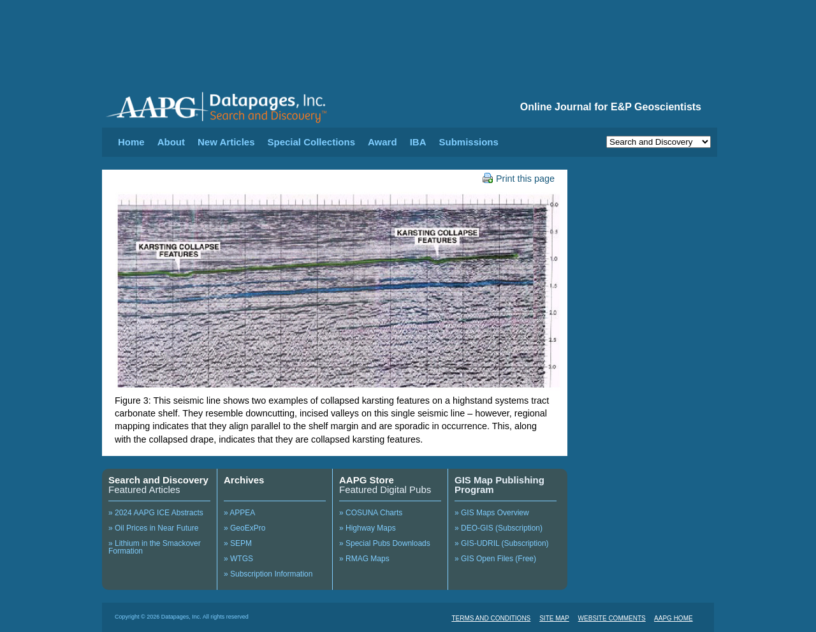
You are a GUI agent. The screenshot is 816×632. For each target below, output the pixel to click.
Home (131, 141)
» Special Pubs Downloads (384, 543)
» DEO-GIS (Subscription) (499, 528)
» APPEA (239, 512)
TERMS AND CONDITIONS (490, 618)
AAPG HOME (673, 618)
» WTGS (238, 558)
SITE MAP (554, 618)
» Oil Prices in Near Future (153, 528)
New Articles (226, 141)
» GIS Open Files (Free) (495, 558)
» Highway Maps (367, 528)
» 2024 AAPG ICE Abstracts (155, 512)
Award (382, 141)
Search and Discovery (158, 479)
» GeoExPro (244, 528)
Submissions (468, 141)
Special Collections (312, 141)
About (171, 141)
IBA (418, 141)
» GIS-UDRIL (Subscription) (502, 543)
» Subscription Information (268, 574)
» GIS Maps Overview (492, 512)
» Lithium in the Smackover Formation (154, 547)
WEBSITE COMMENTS (612, 618)
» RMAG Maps (364, 558)
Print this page (519, 178)
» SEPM (238, 543)
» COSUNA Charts (370, 512)
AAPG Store (366, 479)
